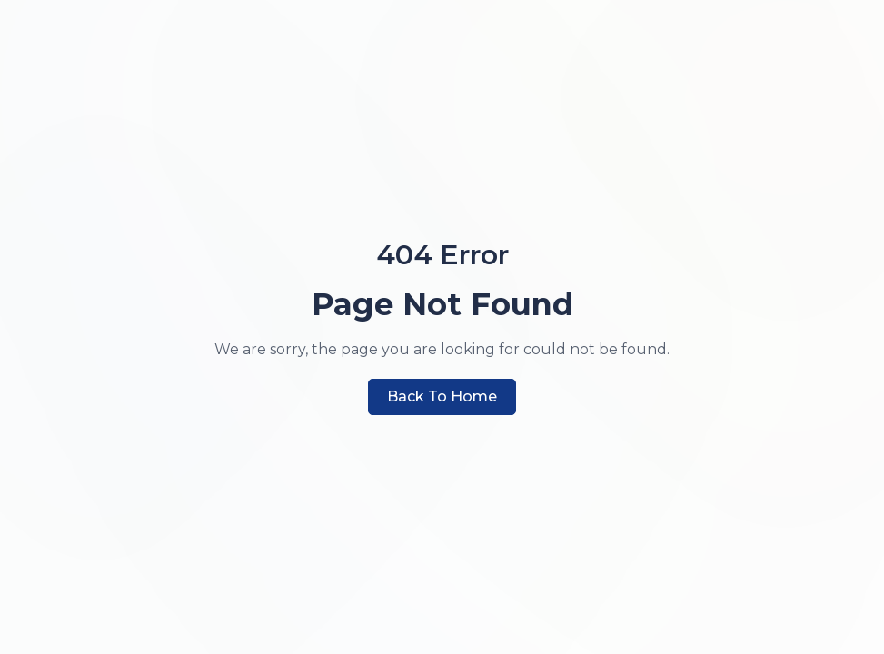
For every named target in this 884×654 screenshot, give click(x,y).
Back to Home (442, 396)
